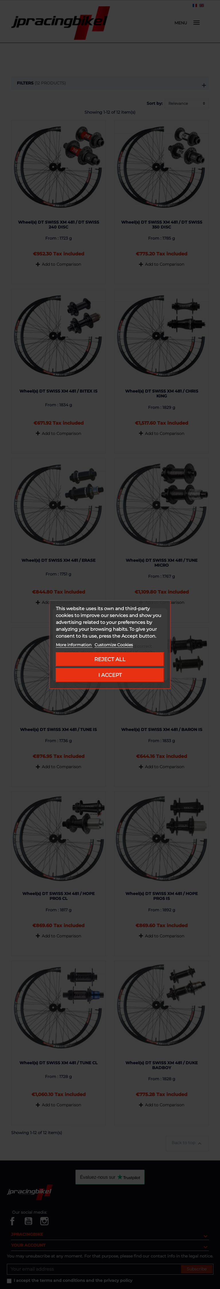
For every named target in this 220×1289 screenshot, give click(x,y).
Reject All (109, 659)
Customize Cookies (114, 644)
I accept (110, 675)
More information (74, 644)
